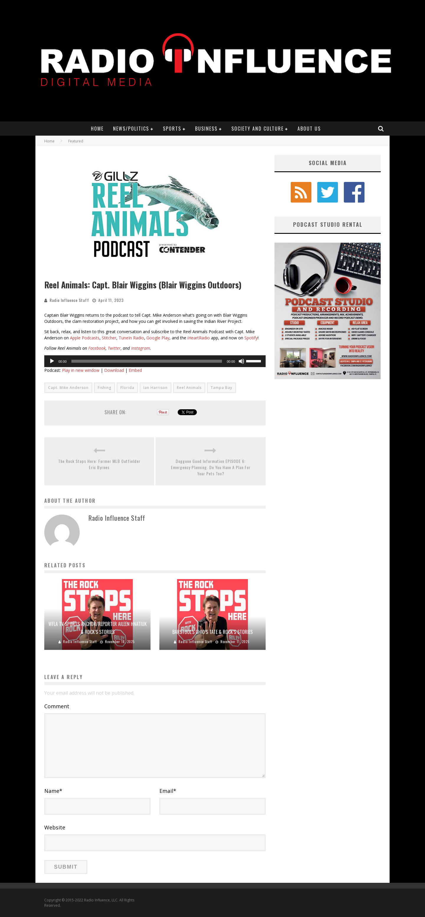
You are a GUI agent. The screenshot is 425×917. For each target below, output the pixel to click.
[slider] (146, 361)
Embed (135, 370)
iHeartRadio (198, 338)
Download (114, 370)
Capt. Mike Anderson (68, 387)
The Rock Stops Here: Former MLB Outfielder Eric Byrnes (99, 464)
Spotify (251, 338)
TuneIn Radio (131, 338)
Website (54, 827)
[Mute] (241, 361)
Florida (127, 387)
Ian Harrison (155, 387)
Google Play (157, 338)
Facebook (97, 348)
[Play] (52, 361)
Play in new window (80, 370)
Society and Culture (257, 128)
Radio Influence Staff (69, 300)
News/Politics (131, 128)
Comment (56, 706)
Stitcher (109, 338)
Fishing (104, 387)
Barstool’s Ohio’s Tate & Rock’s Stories (212, 631)
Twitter (114, 348)
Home (97, 128)
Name (53, 790)
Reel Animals (189, 387)
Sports (172, 128)
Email (167, 790)
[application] (155, 361)
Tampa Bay (221, 387)
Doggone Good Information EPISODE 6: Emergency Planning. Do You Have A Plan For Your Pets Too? (211, 467)
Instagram (140, 348)
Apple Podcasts (84, 338)
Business (206, 128)
